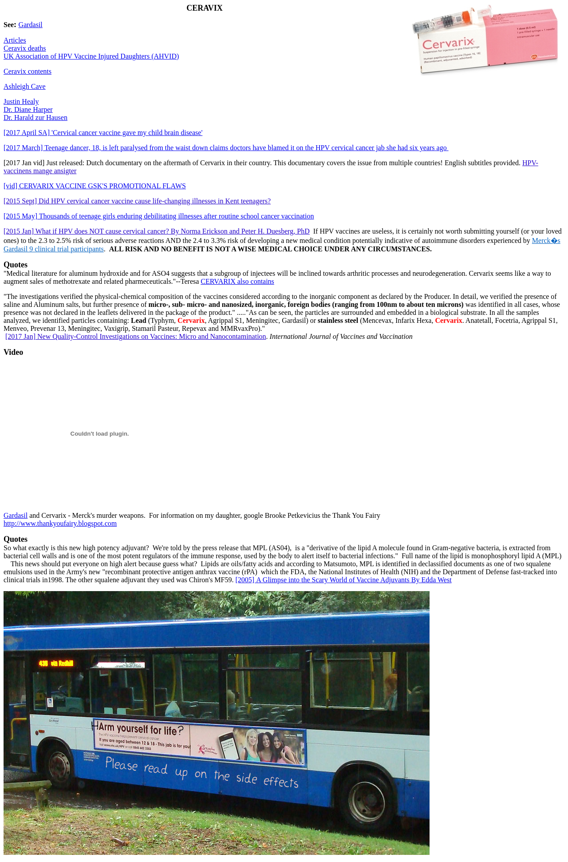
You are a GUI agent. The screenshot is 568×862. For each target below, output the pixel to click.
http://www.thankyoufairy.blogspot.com (60, 523)
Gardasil (31, 24)
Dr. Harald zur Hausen (35, 117)
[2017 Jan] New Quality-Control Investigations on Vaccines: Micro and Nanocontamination (135, 336)
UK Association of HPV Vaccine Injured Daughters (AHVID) (91, 56)
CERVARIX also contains (237, 281)
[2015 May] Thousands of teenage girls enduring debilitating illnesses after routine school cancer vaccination (159, 216)
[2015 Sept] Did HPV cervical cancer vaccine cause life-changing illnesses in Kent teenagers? (137, 201)
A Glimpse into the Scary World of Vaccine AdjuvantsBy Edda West (344, 580)
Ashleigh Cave (25, 86)
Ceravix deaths (25, 48)
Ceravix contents (27, 71)
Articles (15, 40)
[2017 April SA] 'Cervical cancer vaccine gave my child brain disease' (103, 132)
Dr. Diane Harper (28, 109)
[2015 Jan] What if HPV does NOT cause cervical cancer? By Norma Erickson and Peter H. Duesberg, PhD (157, 231)
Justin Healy (21, 101)
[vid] (95, 186)
